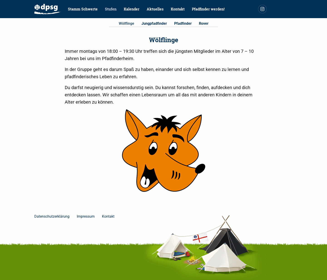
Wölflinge (126, 23)
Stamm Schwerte (83, 9)
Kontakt (178, 9)
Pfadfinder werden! (208, 9)
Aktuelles (155, 9)
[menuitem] (47, 9)
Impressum (86, 216)
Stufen (110, 9)
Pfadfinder (183, 23)
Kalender (131, 9)
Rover (203, 23)
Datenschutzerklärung (51, 216)
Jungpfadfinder (154, 23)
